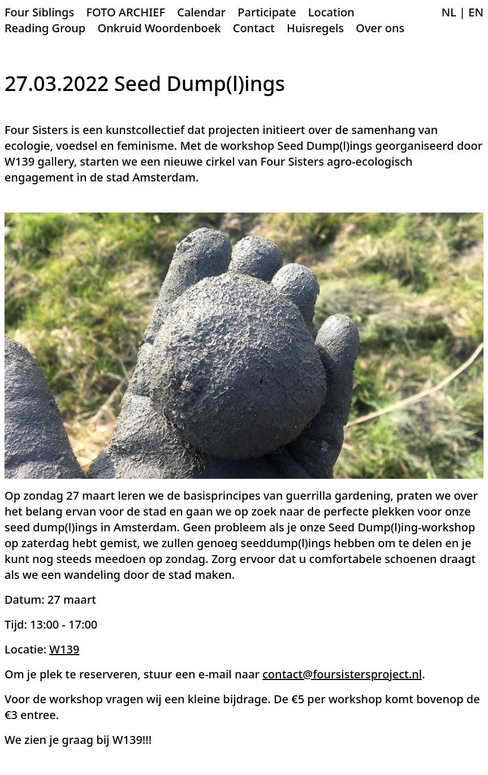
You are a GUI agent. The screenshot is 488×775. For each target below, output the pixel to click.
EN (475, 12)
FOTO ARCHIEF (125, 12)
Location (331, 12)
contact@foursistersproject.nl (342, 674)
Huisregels (315, 28)
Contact (254, 28)
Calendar (201, 12)
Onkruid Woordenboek (159, 28)
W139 (64, 649)
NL (449, 12)
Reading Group (45, 28)
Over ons (380, 28)
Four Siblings (39, 12)
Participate (266, 12)
